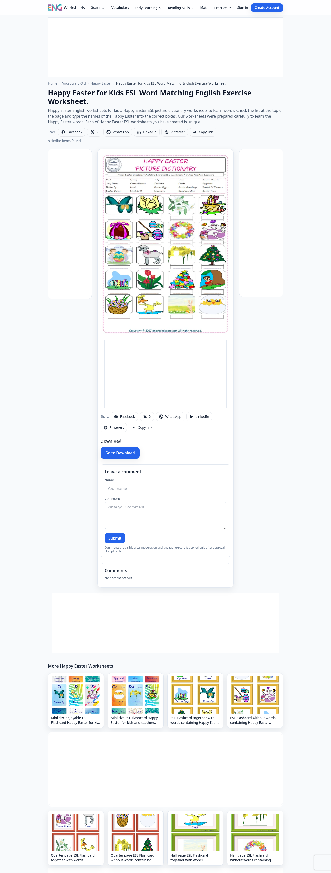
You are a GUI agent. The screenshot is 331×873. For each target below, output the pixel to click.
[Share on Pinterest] (174, 132)
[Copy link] (203, 132)
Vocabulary (120, 7)
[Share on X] (94, 132)
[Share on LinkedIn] (147, 132)
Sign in (242, 7)
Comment (112, 498)
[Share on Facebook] (71, 132)
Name (109, 480)
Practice (222, 7)
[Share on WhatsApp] (117, 132)
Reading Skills (181, 7)
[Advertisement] (165, 47)
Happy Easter (101, 83)
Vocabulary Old (74, 83)
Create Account (267, 7)
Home (52, 83)
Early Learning (148, 7)
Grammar (98, 7)
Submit (114, 538)
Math (204, 7)
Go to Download (120, 452)
